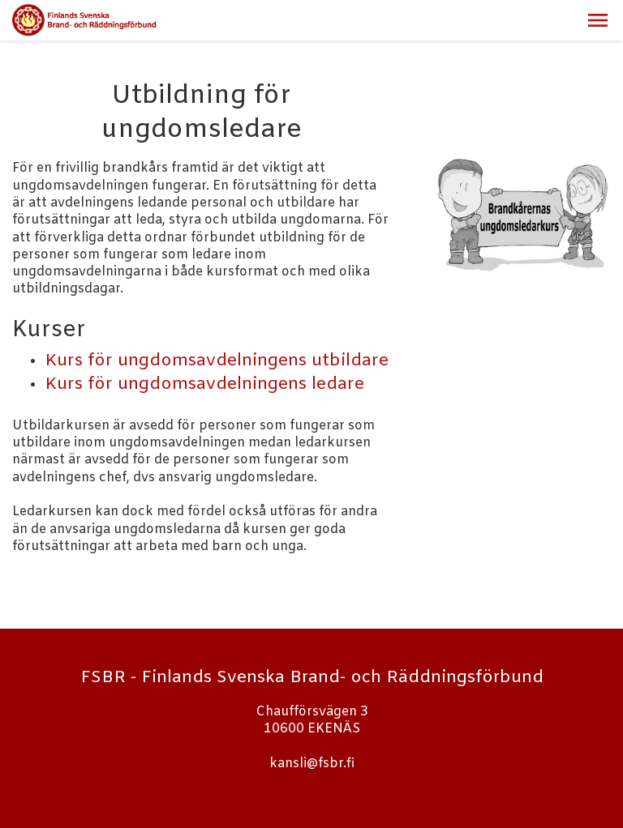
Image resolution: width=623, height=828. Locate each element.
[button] (598, 20)
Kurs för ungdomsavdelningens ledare (204, 384)
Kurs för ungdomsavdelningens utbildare (217, 361)
